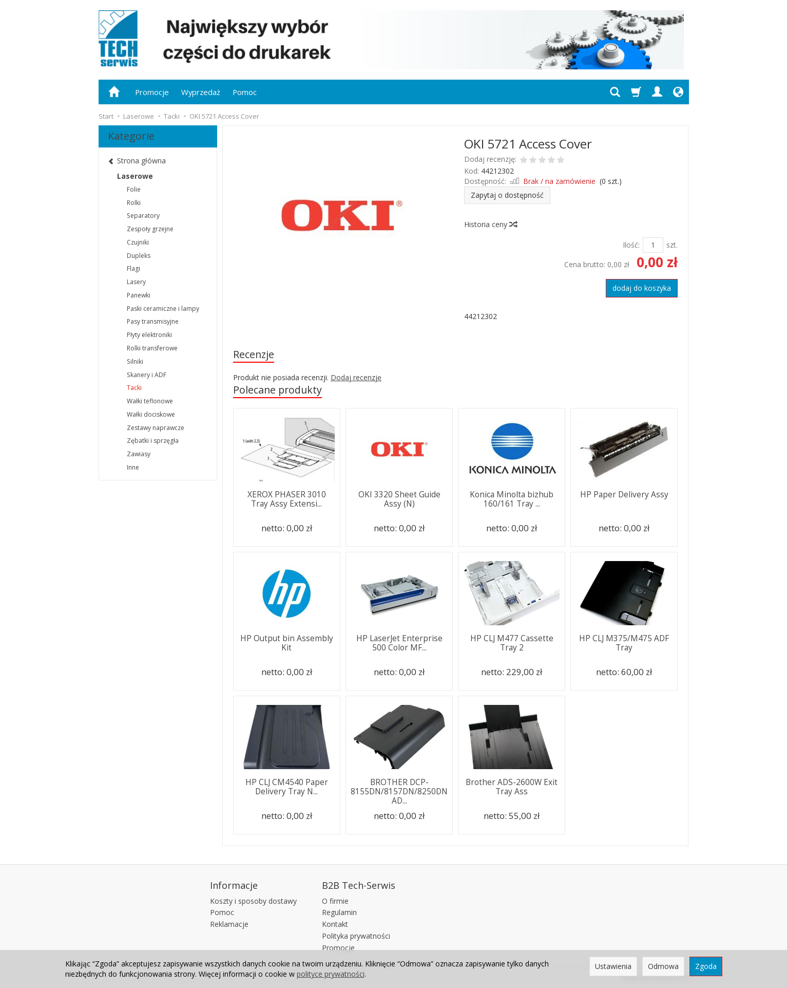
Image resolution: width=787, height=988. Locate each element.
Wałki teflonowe (150, 401)
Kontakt (335, 924)
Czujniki (138, 242)
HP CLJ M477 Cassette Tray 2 (511, 643)
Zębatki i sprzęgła (153, 440)
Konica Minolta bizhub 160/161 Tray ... (511, 499)
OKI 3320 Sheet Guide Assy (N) (399, 499)
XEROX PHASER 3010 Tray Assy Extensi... (286, 499)
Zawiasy (138, 454)
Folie (134, 189)
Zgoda (706, 966)
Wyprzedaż (200, 92)
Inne (133, 467)
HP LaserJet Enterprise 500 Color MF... (399, 643)
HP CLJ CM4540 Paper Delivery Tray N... (286, 787)
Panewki (138, 295)
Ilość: (631, 245)
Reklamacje (229, 924)
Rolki (134, 202)
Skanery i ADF (146, 374)
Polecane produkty (277, 390)
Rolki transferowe (152, 348)
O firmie (335, 901)
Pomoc (245, 92)
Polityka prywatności (356, 936)
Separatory (143, 215)
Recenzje (253, 354)
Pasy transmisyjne (153, 321)
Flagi (133, 268)
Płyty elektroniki (149, 334)
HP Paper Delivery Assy (624, 494)
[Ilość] (653, 245)
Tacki (134, 387)
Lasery (136, 281)
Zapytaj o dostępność (507, 195)
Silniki (135, 361)
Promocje (152, 92)
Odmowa (663, 966)
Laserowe (135, 176)
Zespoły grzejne (150, 229)
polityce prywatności (330, 974)
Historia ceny (490, 224)
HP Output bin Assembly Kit (286, 643)
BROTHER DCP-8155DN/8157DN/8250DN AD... (399, 792)
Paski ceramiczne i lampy (163, 308)
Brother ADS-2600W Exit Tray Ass (512, 787)
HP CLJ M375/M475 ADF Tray (624, 643)
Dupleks (138, 255)
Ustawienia (613, 966)
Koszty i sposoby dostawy (253, 901)
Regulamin (339, 912)
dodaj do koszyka (641, 288)
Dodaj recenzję (356, 377)
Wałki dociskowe (151, 414)
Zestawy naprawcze (155, 427)
